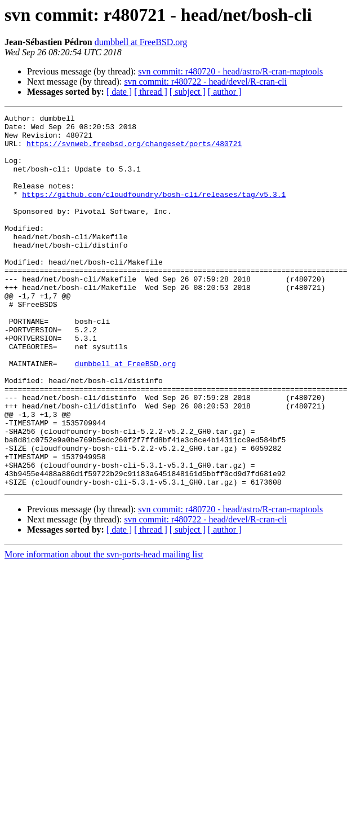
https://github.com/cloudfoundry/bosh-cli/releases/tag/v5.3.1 (154, 211)
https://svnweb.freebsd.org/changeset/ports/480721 (134, 150)
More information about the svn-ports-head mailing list (104, 629)
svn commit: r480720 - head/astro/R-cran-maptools (230, 71)
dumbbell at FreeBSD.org (141, 42)
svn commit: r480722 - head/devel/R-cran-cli (205, 81)
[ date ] (119, 91)
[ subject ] (188, 91)
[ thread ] (150, 91)
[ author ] (225, 91)
